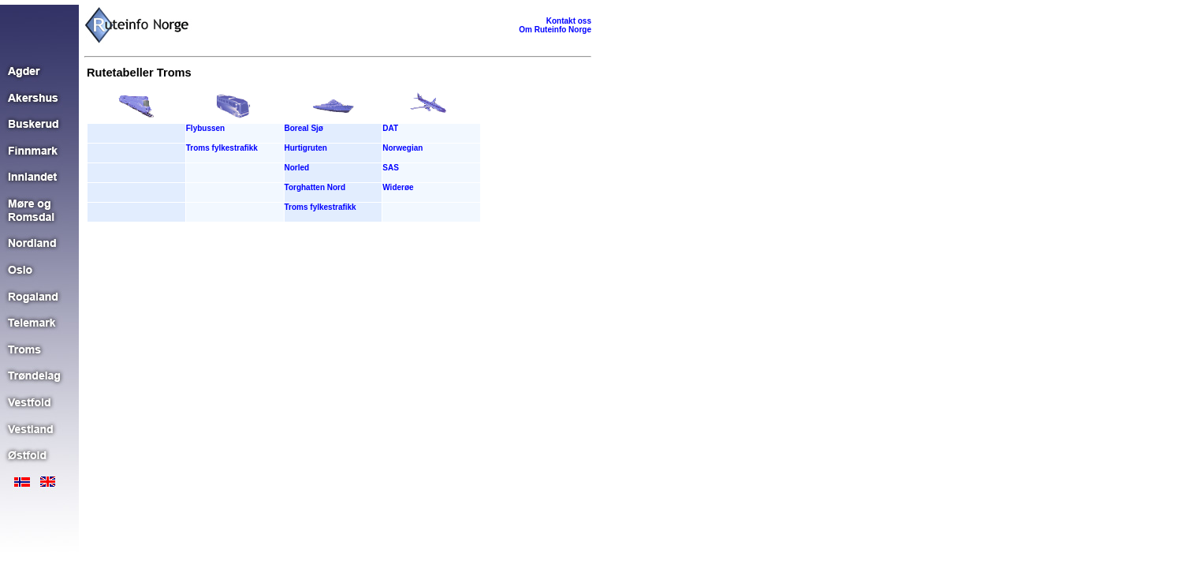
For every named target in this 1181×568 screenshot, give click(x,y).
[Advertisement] (283, 270)
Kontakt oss (568, 21)
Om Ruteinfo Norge (555, 29)
